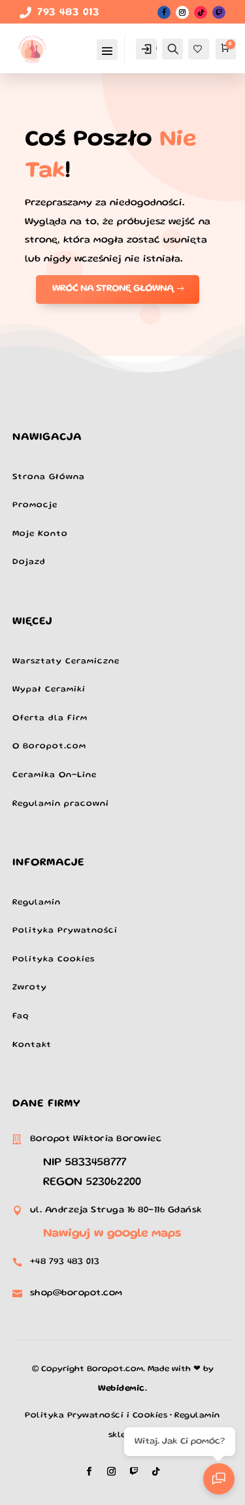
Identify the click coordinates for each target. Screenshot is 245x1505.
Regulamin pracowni (60, 804)
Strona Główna (48, 477)
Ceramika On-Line (54, 775)
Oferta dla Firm (50, 718)
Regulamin (36, 902)
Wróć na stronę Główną (112, 289)
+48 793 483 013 (65, 1262)
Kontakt (32, 1045)
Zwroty (29, 987)
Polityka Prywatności (65, 930)
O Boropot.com (49, 746)
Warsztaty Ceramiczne (66, 661)
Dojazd (29, 562)
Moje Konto (40, 534)
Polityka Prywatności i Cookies (96, 1415)
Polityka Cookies (53, 959)
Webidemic (121, 1389)
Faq (20, 1016)
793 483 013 (68, 13)
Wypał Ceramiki (49, 689)
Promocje (34, 505)
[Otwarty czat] (219, 1479)
